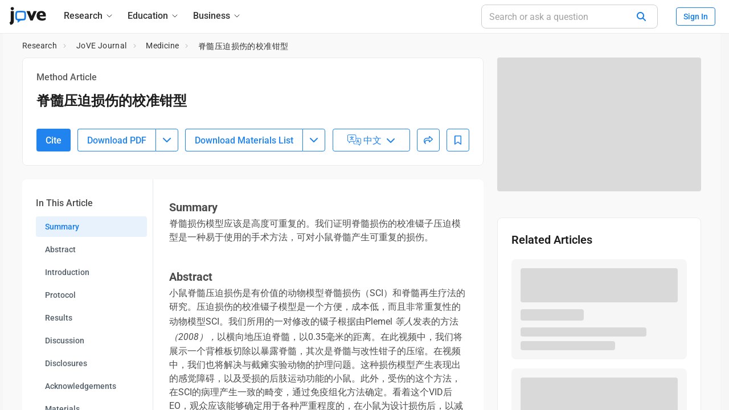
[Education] (153, 15)
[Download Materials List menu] (313, 202)
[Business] (217, 15)
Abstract (60, 312)
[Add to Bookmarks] (458, 202)
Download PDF (116, 202)
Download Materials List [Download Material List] (244, 202)
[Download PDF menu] (166, 202)
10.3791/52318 (89, 126)
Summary (62, 289)
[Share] (428, 202)
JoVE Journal (101, 45)
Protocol (60, 357)
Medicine (162, 45)
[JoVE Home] (27, 16)
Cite (54, 202)
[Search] (641, 16)
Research (39, 45)
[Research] (89, 15)
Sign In (695, 16)
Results (58, 380)
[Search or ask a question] (569, 16)
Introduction (67, 334)
